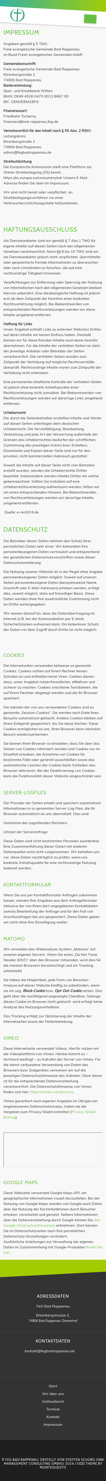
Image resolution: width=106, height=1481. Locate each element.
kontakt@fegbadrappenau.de (50, 1351)
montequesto (53, 1467)
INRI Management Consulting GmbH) (54, 1462)
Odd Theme (87, 1464)
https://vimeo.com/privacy (52, 1092)
